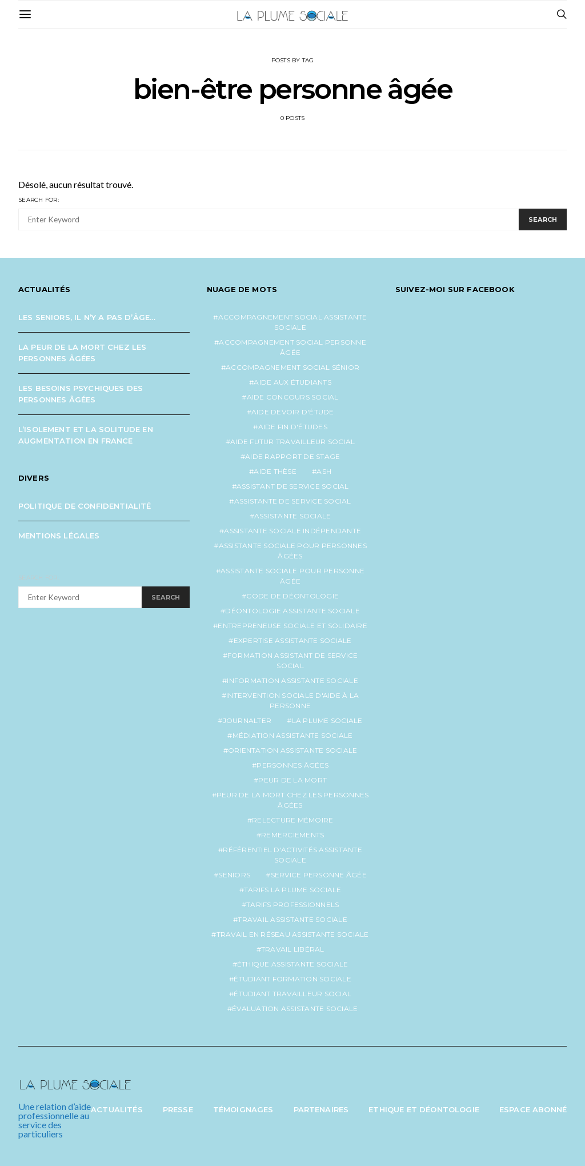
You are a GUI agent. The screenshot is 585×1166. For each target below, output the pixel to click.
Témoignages (243, 1109)
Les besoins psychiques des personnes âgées (80, 394)
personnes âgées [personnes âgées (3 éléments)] (292, 765)
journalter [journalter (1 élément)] (247, 720)
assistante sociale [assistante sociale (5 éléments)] (292, 516)
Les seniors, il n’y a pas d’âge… (86, 317)
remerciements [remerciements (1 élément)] (292, 834)
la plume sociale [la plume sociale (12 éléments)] (327, 720)
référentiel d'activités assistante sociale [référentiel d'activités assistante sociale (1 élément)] (292, 854)
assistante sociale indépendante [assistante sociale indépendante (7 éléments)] (292, 530)
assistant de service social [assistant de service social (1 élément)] (293, 486)
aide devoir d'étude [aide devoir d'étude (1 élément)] (292, 412)
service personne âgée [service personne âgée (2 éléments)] (319, 874)
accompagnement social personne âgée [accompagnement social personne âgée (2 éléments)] (292, 347)
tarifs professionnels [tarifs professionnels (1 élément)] (292, 904)
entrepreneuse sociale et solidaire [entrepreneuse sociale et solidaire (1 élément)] (292, 625)
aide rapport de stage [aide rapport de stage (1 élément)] (292, 456)
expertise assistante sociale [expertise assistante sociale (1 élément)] (293, 640)
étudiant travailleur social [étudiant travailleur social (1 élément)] (292, 993)
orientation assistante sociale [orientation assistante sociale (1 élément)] (293, 750)
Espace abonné (533, 1109)
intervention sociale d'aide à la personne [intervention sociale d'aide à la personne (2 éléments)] (292, 700)
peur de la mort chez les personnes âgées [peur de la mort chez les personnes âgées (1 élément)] (293, 799)
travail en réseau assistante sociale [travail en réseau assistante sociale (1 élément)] (293, 934)
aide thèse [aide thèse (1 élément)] (275, 471)
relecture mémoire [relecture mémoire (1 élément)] (292, 820)
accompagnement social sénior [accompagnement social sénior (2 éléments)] (292, 367)
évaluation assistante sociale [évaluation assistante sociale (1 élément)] (295, 1008)
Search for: (38, 199)
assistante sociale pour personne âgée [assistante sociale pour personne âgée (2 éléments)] (292, 575)
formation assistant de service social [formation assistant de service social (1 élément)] (292, 660)
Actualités (117, 1109)
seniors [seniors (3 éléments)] (234, 874)
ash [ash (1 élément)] (323, 471)
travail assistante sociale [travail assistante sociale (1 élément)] (292, 919)
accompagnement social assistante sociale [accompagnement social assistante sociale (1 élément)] (292, 322)
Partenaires (321, 1109)
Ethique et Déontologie (423, 1109)
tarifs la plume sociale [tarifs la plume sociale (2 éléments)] (293, 889)
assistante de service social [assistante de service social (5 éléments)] (292, 501)
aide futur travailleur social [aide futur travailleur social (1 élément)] (292, 441)
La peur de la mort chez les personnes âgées (82, 352)
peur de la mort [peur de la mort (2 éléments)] (292, 780)
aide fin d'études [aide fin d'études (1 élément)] (292, 426)
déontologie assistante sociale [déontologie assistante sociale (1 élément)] (292, 610)
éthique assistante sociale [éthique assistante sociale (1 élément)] (292, 964)
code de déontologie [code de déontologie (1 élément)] (292, 596)
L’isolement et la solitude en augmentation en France (85, 435)
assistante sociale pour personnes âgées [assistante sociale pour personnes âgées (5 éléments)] (293, 550)
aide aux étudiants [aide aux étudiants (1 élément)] (292, 382)
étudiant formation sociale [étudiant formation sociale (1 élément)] (292, 979)
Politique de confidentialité (84, 505)
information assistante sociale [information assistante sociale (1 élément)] (292, 680)
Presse (178, 1109)
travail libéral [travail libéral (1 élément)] (292, 949)
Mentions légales (59, 535)
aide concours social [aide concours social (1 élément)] (293, 397)
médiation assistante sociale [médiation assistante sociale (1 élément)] (293, 735)
